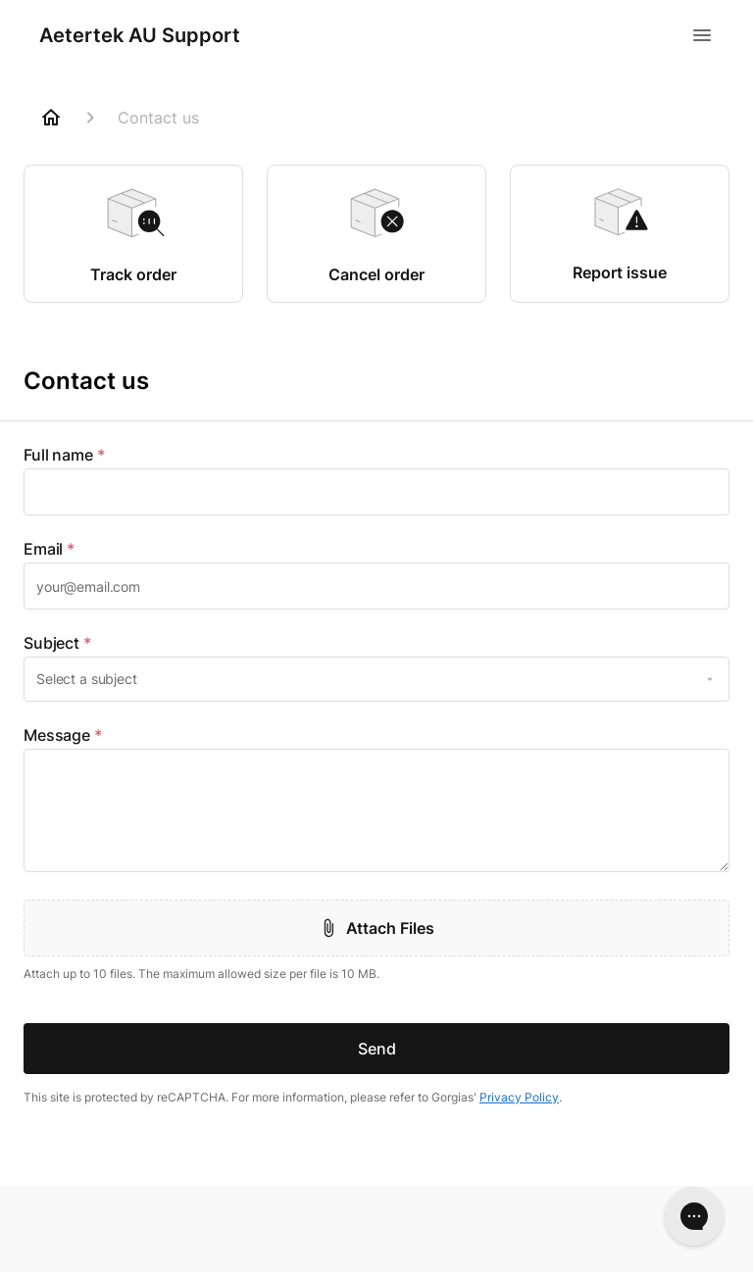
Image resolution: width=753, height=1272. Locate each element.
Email (49, 549)
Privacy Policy (519, 1097)
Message (63, 735)
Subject (57, 643)
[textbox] (376, 491)
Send (377, 1048)
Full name (64, 455)
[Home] (51, 117)
